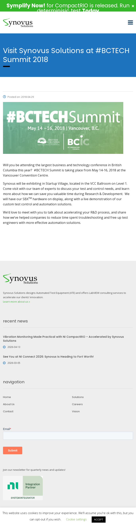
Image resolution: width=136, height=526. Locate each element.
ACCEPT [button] (98, 519)
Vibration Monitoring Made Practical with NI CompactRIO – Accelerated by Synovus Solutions (63, 339)
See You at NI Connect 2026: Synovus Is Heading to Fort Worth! (48, 357)
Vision (76, 411)
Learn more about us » (16, 301)
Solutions (78, 397)
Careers (77, 404)
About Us (9, 404)
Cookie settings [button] (76, 519)
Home (7, 397)
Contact (8, 411)
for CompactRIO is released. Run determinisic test (68, 8)
